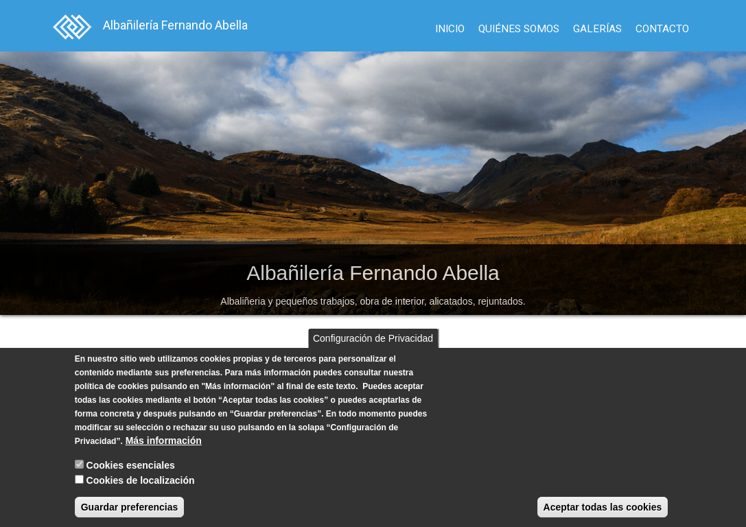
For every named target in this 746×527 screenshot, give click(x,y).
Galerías (597, 29)
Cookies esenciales (130, 465)
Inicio (450, 29)
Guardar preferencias (129, 507)
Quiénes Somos (518, 29)
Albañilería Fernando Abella (175, 25)
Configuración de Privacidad (373, 338)
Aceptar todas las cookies (603, 507)
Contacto (662, 29)
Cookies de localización (140, 480)
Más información (164, 440)
